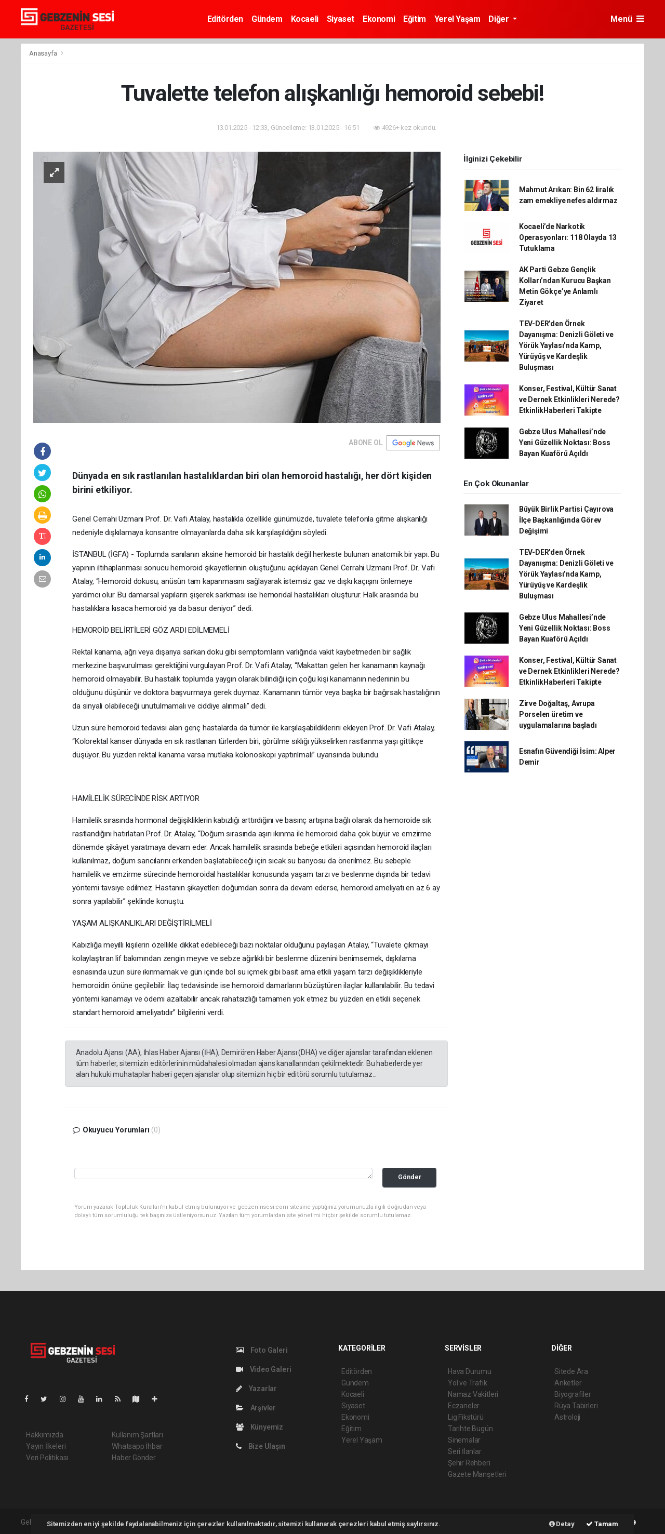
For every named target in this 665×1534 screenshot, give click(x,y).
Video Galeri (263, 1369)
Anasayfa (43, 53)
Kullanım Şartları (137, 1435)
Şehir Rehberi (469, 1463)
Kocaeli (304, 19)
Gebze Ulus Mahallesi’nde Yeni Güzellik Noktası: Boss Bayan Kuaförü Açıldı (564, 443)
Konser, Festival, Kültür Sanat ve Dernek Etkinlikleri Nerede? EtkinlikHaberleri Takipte (569, 399)
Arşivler (256, 1408)
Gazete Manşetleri (477, 1474)
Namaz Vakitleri (473, 1394)
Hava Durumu (469, 1371)
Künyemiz (259, 1427)
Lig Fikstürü (466, 1417)
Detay (562, 1524)
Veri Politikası (47, 1457)
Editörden (225, 19)
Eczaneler (464, 1406)
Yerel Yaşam (457, 19)
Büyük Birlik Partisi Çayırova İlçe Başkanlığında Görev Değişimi (566, 520)
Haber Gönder (134, 1457)
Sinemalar (464, 1440)
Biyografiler (572, 1394)
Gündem (267, 19)
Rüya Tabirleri (575, 1406)
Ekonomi (379, 19)
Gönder (409, 1177)
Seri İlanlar (465, 1451)
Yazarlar (256, 1388)
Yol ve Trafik (467, 1383)
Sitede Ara (571, 1371)
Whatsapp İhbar (137, 1446)
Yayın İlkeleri (45, 1446)
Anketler (567, 1383)
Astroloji (567, 1417)
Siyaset (340, 19)
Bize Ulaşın (260, 1446)
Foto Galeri (262, 1350)
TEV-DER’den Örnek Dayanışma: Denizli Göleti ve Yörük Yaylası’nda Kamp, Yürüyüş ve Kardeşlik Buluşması (566, 345)
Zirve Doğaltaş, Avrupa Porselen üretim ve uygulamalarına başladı (558, 714)
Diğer (499, 19)
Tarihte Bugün (470, 1428)
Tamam (602, 1524)
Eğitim (414, 19)
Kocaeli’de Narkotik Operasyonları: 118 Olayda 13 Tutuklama (568, 237)
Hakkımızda (44, 1435)
